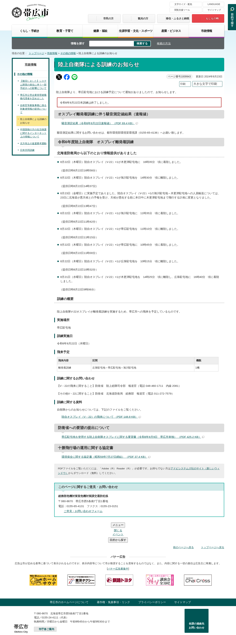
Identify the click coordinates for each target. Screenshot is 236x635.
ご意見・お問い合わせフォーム (83, 511)
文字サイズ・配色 (183, 4)
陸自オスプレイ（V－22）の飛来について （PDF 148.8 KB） (101, 416)
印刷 (182, 84)
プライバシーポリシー (152, 580)
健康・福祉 (100, 30)
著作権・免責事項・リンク (113, 580)
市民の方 (108, 18)
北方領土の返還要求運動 (33, 143)
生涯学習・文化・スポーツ (135, 30)
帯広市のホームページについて (69, 580)
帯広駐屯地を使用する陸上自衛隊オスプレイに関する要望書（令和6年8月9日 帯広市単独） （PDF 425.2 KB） (133, 436)
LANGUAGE (214, 4)
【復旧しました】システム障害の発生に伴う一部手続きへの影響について (33, 85)
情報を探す (78, 43)
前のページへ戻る (183, 525)
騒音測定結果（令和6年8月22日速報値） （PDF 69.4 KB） (100, 123)
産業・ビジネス (171, 30)
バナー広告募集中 (118, 546)
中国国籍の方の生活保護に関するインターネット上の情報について (33, 133)
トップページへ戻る (212, 525)
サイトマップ (214, 10)
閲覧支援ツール (182, 10)
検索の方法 (164, 43)
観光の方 (143, 18)
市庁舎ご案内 (46, 607)
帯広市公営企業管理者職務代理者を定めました (33, 97)
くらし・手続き (29, 30)
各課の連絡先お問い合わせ (196, 603)
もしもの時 (212, 18)
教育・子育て (64, 30)
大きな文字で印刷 (205, 83)
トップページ (36, 53)
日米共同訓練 (27, 150)
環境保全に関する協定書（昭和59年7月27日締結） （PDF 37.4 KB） (106, 456)
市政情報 (206, 30)
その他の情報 (68, 53)
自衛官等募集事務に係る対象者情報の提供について (33, 109)
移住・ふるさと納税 (177, 18)
